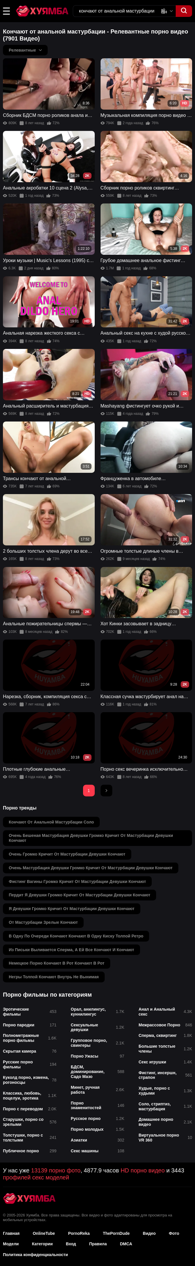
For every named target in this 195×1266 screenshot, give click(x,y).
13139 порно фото (55, 1170)
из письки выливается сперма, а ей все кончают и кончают (71, 949)
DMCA (126, 1244)
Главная (11, 1233)
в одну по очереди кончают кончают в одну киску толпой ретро (76, 936)
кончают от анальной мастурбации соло (51, 822)
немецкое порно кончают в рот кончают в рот (56, 963)
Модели (11, 1244)
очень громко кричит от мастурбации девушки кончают (67, 854)
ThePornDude (116, 1233)
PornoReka (79, 1233)
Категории (42, 1244)
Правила (98, 1244)
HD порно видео (142, 1170)
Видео (149, 1233)
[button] (6, 11)
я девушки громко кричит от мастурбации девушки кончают (71, 908)
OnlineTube (44, 1233)
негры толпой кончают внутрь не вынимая (54, 976)
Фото (174, 1233)
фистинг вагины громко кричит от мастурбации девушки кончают (77, 881)
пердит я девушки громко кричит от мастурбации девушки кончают (79, 895)
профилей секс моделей (36, 1177)
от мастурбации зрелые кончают (43, 922)
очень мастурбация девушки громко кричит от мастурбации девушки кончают (90, 867)
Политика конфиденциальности (35, 1254)
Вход (71, 1244)
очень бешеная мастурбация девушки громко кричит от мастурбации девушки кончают (91, 838)
